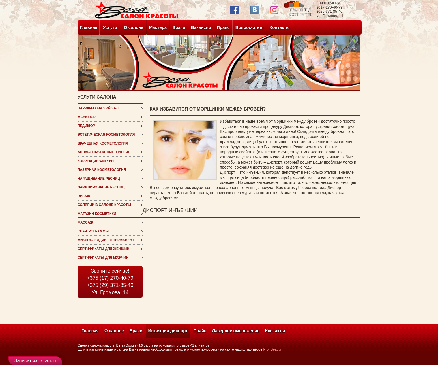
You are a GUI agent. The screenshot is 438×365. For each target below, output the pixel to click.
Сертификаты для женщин (103, 249)
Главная (88, 27)
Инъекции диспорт (168, 330)
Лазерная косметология (102, 170)
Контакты (280, 27)
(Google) (131, 345)
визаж (84, 196)
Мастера (158, 27)
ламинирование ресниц (101, 187)
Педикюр (86, 126)
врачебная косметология (103, 143)
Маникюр (87, 117)
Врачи (178, 27)
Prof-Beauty (272, 349)
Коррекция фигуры (96, 161)
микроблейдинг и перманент (106, 240)
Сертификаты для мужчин (103, 258)
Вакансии (201, 27)
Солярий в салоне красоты (104, 205)
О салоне (133, 27)
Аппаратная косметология (104, 152)
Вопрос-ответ (249, 27)
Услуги (110, 27)
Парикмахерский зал (98, 108)
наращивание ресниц (99, 179)
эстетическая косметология (106, 135)
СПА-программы (93, 231)
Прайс (223, 27)
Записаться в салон (35, 360)
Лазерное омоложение (235, 330)
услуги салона (97, 97)
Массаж (85, 222)
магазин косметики (97, 214)
